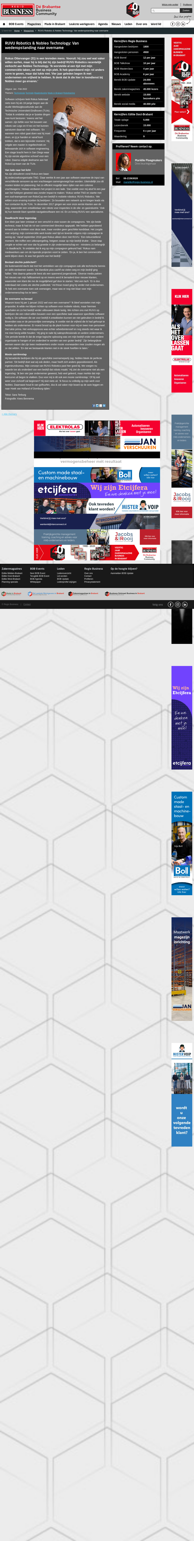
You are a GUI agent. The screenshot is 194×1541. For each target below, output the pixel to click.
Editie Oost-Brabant (11, 576)
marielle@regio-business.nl (138, 182)
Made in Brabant (55, 24)
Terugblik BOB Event (39, 576)
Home (4, 24)
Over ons (141, 24)
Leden (128, 24)
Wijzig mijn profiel (170, 4)
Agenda (103, 24)
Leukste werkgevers (82, 24)
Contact (87, 576)
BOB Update (63, 579)
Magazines (34, 24)
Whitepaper (35, 582)
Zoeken (186, 10)
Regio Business (31, 10)
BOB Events (16, 24)
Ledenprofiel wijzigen (66, 582)
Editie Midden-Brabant (12, 573)
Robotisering (69, 93)
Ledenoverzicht (64, 573)
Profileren (187, 4)
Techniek (29, 93)
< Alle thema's (9, 414)
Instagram (177, 604)
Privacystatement (92, 582)
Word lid (156, 24)
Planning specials (10, 582)
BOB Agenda (36, 579)
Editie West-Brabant (11, 579)
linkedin (185, 604)
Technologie (19, 93)
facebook (170, 604)
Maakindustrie (40, 93)
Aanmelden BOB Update (122, 573)
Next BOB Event (37, 573)
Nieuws (116, 24)
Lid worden (62, 576)
